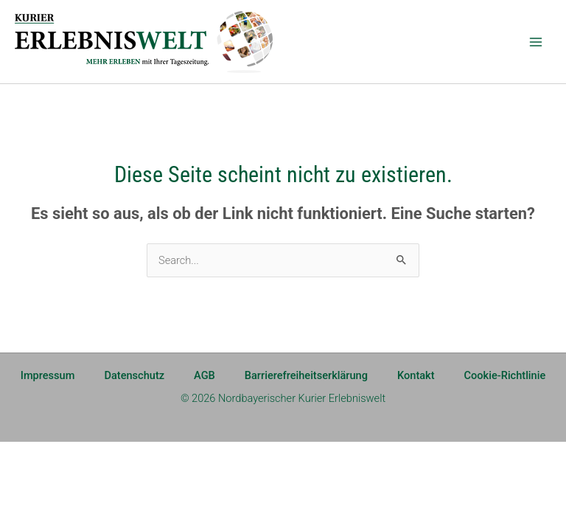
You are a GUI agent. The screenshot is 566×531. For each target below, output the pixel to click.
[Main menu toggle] (535, 42)
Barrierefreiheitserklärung (306, 375)
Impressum (48, 375)
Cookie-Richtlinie (505, 375)
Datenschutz (134, 375)
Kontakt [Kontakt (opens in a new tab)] (416, 375)
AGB (204, 375)
